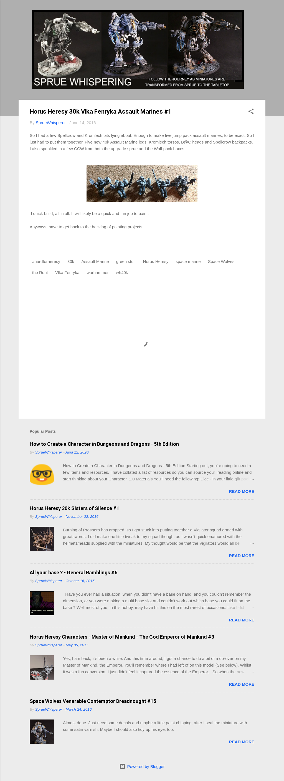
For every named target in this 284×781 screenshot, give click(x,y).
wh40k (122, 272)
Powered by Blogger (141, 766)
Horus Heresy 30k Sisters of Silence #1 (74, 508)
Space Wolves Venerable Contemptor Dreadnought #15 (93, 701)
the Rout (40, 272)
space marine (188, 261)
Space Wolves (221, 261)
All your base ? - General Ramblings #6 (73, 572)
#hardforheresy (46, 261)
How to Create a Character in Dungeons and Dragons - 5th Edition (104, 444)
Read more (241, 491)
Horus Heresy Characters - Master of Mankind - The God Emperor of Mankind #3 (122, 637)
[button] (251, 112)
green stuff (126, 261)
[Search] (262, 15)
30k (70, 261)
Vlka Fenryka (67, 272)
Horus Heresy (156, 261)
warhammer (98, 272)
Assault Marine (95, 261)
